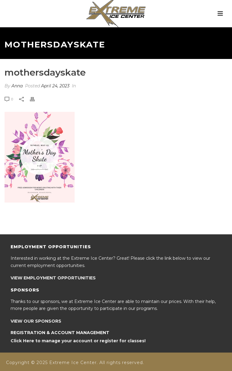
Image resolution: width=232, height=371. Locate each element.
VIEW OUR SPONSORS (36, 321)
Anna (17, 86)
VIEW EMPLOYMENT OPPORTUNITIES (53, 278)
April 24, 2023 (55, 86)
